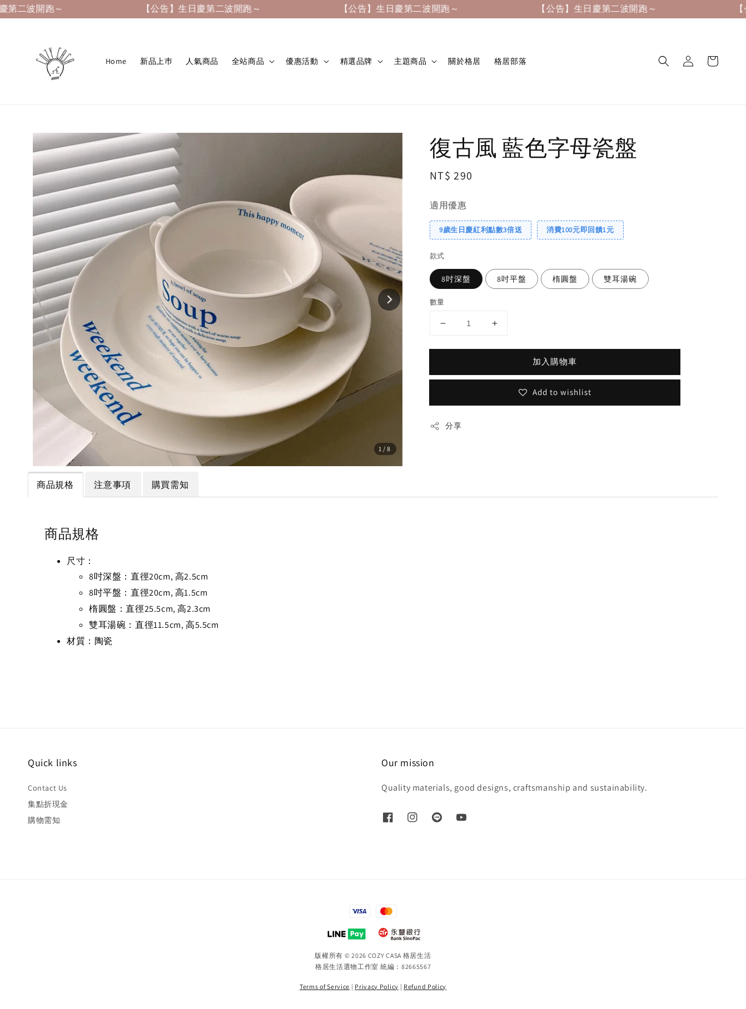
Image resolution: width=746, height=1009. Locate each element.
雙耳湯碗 (620, 279)
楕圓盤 (565, 279)
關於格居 (464, 61)
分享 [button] (445, 426)
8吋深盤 (456, 279)
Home (116, 61)
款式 (437, 256)
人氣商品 (202, 61)
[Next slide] (389, 299)
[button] (663, 61)
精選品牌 (356, 61)
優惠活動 (302, 61)
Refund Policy (425, 986)
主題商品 (410, 61)
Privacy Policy (377, 986)
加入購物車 (555, 361)
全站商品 (248, 61)
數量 (437, 302)
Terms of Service (325, 986)
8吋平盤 (511, 279)
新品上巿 (156, 61)
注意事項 (112, 485)
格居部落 (510, 61)
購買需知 (170, 485)
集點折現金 (48, 804)
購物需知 (44, 820)
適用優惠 (448, 205)
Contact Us (47, 788)
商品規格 (55, 485)
